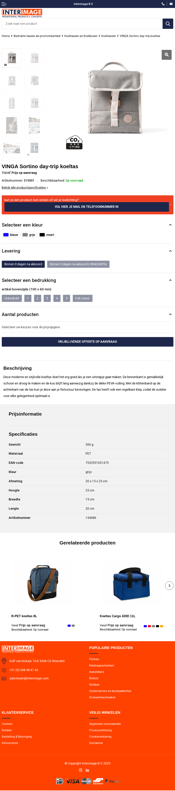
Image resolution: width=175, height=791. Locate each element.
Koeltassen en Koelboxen (80, 36)
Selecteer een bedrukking (29, 280)
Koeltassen (108, 36)
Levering (11, 251)
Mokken (94, 684)
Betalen (7, 730)
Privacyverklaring (100, 730)
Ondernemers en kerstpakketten (110, 691)
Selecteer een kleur (22, 225)
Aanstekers (96, 672)
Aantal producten (20, 314)
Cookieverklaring (100, 737)
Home (6, 36)
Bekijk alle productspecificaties (25, 187)
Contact (7, 724)
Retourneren (10, 743)
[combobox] (82, 24)
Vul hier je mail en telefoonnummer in (86, 206)
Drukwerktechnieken (102, 697)
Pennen (94, 659)
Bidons (93, 678)
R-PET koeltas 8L (24, 616)
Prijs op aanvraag (28, 625)
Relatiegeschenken (101, 665)
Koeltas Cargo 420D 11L (118, 616)
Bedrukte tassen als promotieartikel (37, 36)
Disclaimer (96, 743)
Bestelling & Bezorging (17, 737)
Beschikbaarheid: (29, 629)
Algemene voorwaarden (105, 724)
